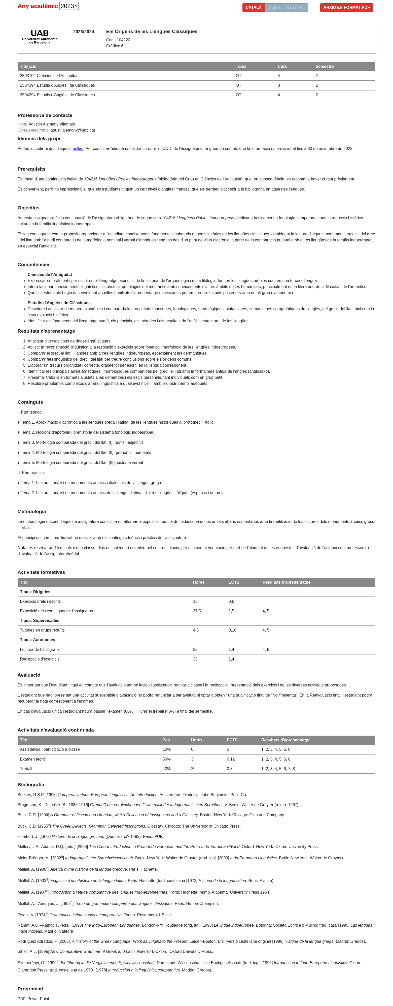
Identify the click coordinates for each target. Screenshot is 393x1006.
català (254, 7)
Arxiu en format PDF (347, 7)
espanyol (295, 7)
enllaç (78, 148)
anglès (274, 7)
